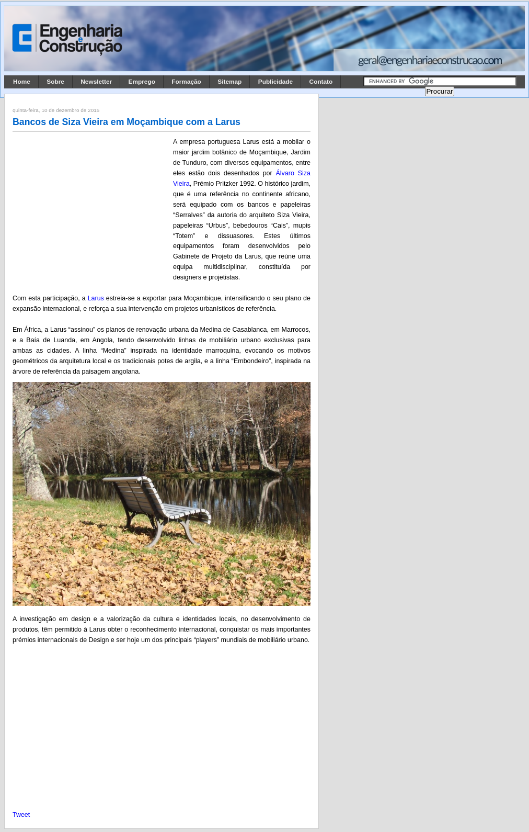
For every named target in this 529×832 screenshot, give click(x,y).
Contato (321, 81)
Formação (186, 81)
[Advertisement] (91, 205)
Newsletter (96, 81)
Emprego (142, 81)
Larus (96, 298)
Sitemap (229, 81)
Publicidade (275, 81)
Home (21, 81)
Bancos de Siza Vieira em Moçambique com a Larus (126, 122)
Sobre (55, 81)
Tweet (21, 814)
